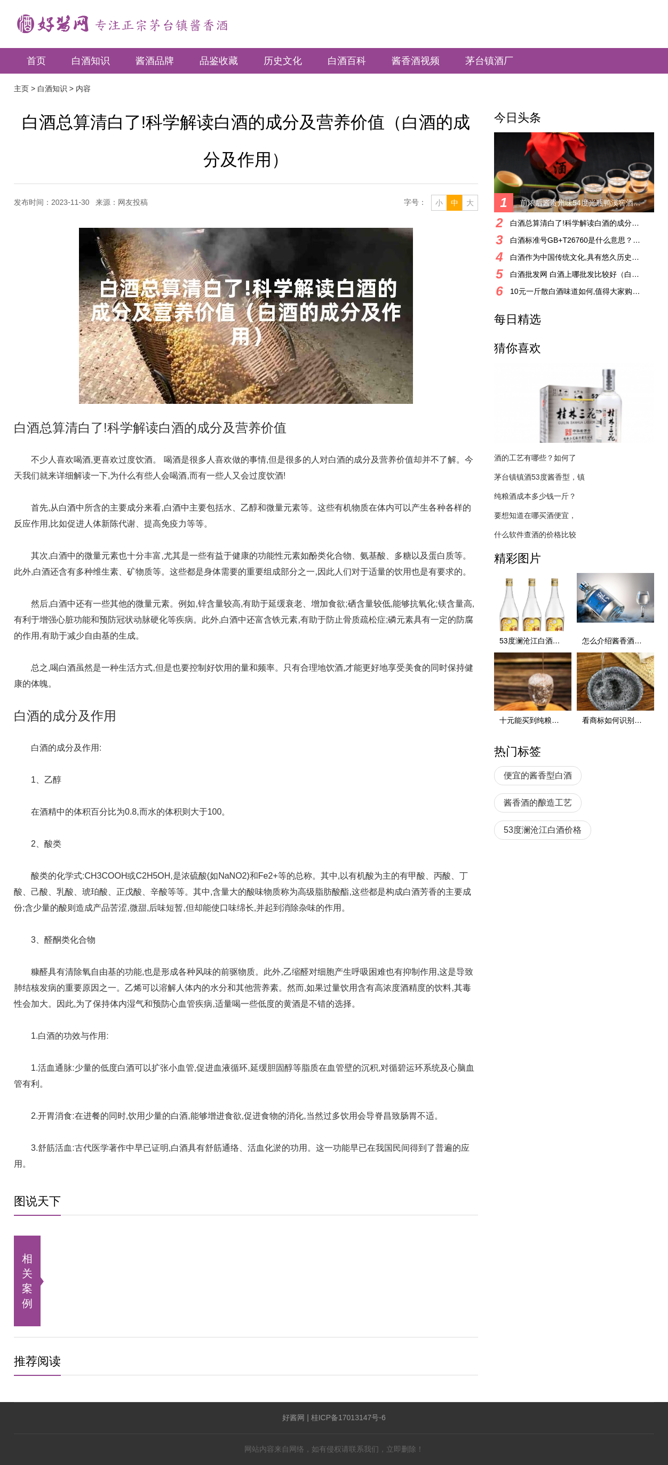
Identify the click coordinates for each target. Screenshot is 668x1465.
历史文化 (283, 60)
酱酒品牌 (155, 60)
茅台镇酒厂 (489, 60)
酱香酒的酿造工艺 (538, 802)
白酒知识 (90, 60)
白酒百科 (347, 60)
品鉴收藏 (219, 60)
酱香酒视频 (416, 60)
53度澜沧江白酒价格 (543, 829)
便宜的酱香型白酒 (538, 775)
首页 (36, 60)
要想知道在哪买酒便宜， (535, 515)
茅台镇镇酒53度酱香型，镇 (539, 477)
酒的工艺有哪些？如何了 (535, 457)
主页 (21, 88)
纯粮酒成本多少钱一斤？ (535, 496)
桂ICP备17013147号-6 (348, 1417)
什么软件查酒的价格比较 (535, 534)
